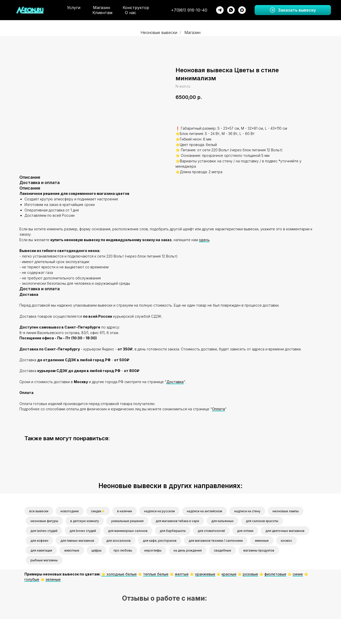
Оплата (218, 408)
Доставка (175, 381)
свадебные (222, 549)
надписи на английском (204, 510)
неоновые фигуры (44, 520)
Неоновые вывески (159, 32)
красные (229, 573)
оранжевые (205, 573)
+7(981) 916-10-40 (189, 10)
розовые (250, 573)
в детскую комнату (84, 520)
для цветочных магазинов (284, 530)
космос (286, 539)
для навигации (41, 549)
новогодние (69, 510)
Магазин (101, 7)
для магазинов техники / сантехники (216, 539)
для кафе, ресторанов (160, 539)
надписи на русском (159, 510)
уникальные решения (127, 520)
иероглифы (152, 549)
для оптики (245, 530)
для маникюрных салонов (128, 530)
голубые (31, 578)
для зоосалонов (118, 539)
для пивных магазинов (77, 539)
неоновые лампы (285, 510)
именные (262, 539)
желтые (182, 573)
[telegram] (220, 10)
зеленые (53, 578)
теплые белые (155, 573)
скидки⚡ (98, 510)
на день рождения (188, 549)
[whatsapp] (231, 10)
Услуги (73, 7)
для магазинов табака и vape (177, 520)
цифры (96, 549)
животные (71, 549)
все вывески (38, 510)
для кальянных (222, 520)
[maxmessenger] (242, 10)
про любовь (123, 549)
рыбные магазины (44, 559)
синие (298, 573)
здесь (204, 239)
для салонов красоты (262, 520)
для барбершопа (173, 530)
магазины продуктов (258, 549)
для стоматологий (211, 530)
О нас (130, 12)
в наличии (124, 510)
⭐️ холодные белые (119, 573)
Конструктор (136, 7)
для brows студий (83, 530)
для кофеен (39, 539)
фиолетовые (275, 573)
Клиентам (102, 12)
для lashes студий (43, 530)
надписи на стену (247, 510)
